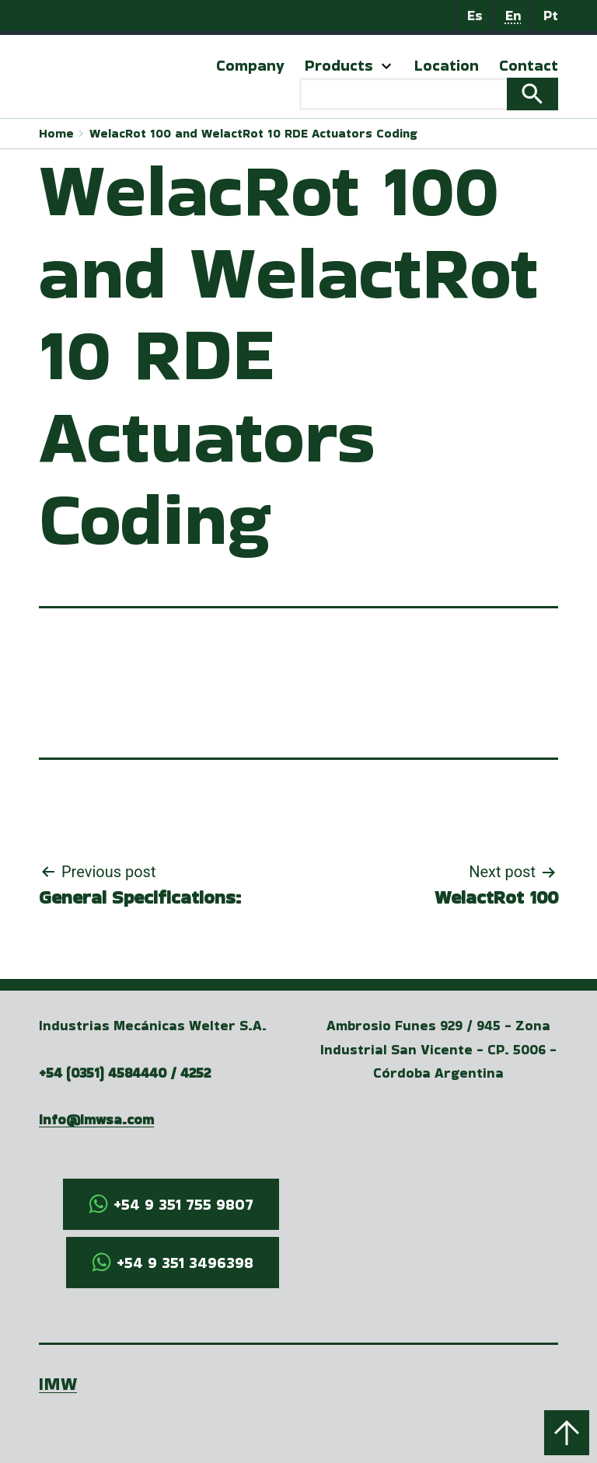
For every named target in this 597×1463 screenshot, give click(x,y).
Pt (550, 15)
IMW (58, 1383)
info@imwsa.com (96, 1119)
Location (446, 65)
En (513, 15)
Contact (528, 65)
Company (250, 65)
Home (56, 133)
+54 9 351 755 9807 (183, 1204)
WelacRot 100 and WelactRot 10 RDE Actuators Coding (253, 133)
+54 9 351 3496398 (185, 1262)
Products (339, 65)
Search (532, 94)
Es (475, 15)
